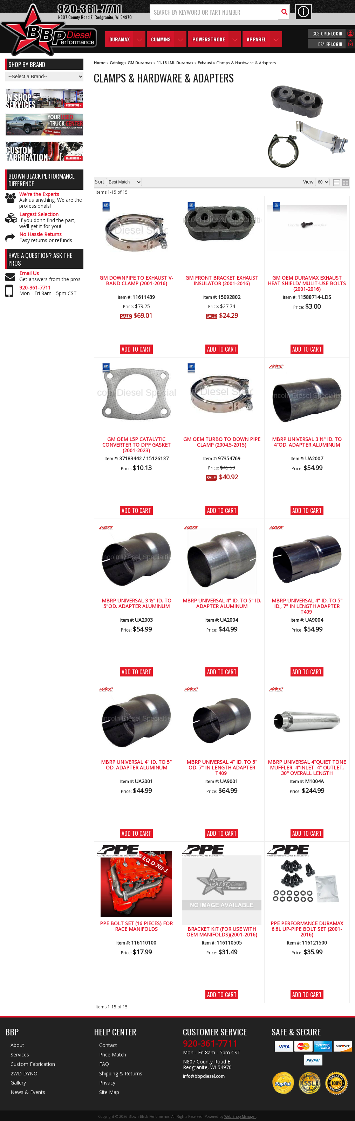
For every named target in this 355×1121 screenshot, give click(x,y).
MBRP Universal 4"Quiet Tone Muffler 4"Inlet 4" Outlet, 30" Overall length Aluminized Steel (307, 768)
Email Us (29, 273)
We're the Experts (39, 195)
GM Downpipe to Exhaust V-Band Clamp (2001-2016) (136, 281)
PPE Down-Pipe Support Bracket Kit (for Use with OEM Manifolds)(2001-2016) (221, 929)
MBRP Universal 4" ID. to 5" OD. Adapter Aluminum (136, 765)
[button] (220, 12)
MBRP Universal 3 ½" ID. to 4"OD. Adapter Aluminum (307, 442)
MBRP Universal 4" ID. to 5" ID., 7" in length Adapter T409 (307, 606)
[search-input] (214, 12)
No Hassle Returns (40, 235)
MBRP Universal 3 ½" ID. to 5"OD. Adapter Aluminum (136, 603)
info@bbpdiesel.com (204, 1076)
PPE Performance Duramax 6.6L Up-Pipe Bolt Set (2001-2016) (307, 929)
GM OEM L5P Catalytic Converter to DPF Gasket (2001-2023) (136, 445)
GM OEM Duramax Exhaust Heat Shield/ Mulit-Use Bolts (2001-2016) (307, 284)
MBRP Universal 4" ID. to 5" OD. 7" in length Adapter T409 (221, 768)
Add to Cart (136, 349)
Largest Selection (39, 215)
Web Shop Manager (240, 1116)
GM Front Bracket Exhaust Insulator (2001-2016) (221, 281)
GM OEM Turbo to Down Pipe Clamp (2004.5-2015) (221, 442)
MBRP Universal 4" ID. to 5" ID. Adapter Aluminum (222, 603)
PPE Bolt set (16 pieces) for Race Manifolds (136, 926)
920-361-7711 (35, 288)
